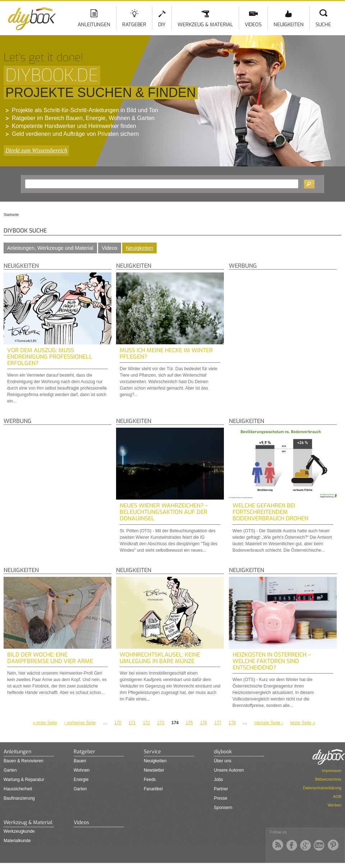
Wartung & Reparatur (24, 779)
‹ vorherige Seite (80, 722)
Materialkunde (17, 840)
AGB (337, 796)
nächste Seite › (268, 722)
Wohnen (81, 770)
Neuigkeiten (288, 24)
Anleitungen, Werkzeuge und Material (50, 248)
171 (132, 722)
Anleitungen (94, 24)
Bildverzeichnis (328, 779)
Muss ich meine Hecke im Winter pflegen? (166, 353)
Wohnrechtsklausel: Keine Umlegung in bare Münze (160, 658)
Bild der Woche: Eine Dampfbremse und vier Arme (50, 658)
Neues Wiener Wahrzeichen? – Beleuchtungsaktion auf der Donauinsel (164, 512)
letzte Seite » (302, 722)
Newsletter (154, 770)
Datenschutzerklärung (322, 788)
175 (189, 722)
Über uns (222, 760)
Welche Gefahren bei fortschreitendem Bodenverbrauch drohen (270, 512)
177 (217, 722)
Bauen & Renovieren (23, 760)
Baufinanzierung (19, 798)
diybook (223, 751)
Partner (221, 788)
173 (160, 722)
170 (117, 722)
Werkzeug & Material (205, 24)
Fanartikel (153, 788)
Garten (10, 770)
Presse (220, 798)
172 (146, 722)
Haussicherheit (18, 788)
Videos (253, 24)
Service (152, 751)
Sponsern (223, 807)
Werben (334, 805)
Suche (323, 24)
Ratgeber (134, 24)
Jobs (218, 779)
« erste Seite (45, 722)
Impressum (331, 770)
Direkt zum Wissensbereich (36, 150)
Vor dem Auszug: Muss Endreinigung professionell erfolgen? (49, 356)
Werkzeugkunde (19, 831)
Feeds (150, 779)
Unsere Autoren (229, 770)
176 (203, 722)
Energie (81, 779)
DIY (162, 24)
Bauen (80, 760)
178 (232, 722)
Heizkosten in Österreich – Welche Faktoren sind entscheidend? (272, 661)
